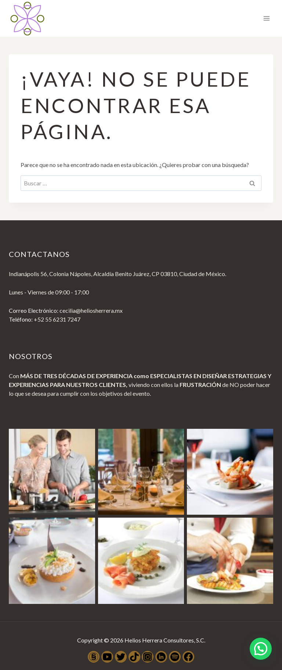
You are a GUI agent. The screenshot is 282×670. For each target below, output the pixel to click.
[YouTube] (107, 657)
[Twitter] (121, 657)
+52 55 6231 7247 (57, 319)
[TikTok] (134, 657)
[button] (260, 648)
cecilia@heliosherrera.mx (91, 310)
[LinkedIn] (161, 657)
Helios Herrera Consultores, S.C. (164, 640)
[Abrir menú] (266, 18)
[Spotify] (175, 657)
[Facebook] (188, 657)
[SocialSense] (94, 657)
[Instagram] (147, 657)
